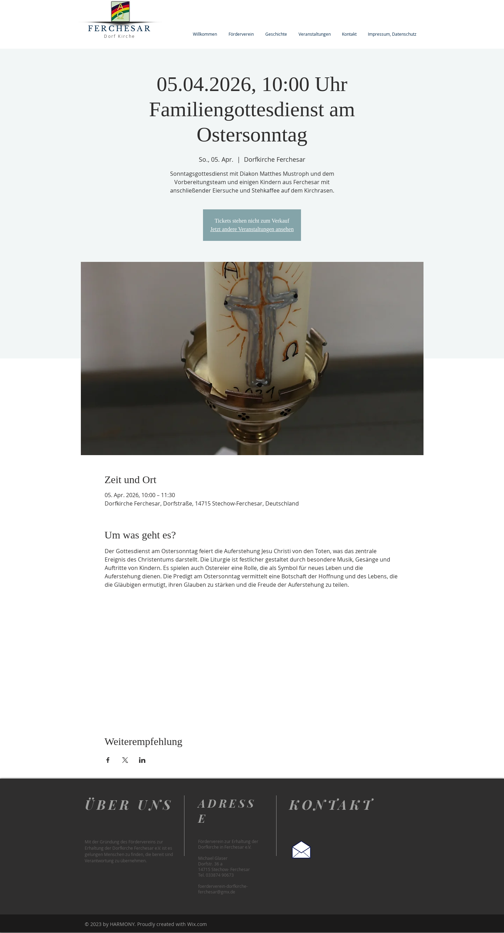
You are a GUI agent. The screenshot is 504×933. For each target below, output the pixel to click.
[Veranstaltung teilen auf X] (125, 760)
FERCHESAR (120, 28)
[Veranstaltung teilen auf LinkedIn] (142, 760)
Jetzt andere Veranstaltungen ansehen (252, 229)
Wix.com (197, 924)
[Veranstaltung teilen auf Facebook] (108, 760)
